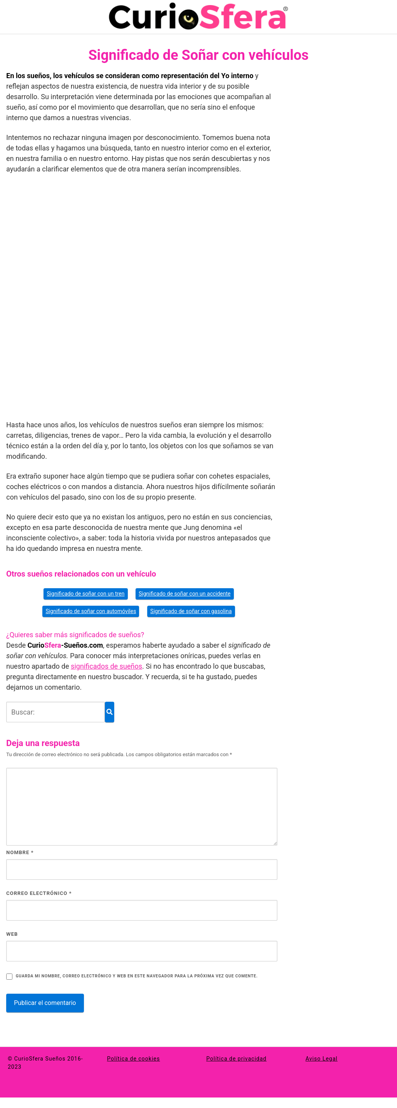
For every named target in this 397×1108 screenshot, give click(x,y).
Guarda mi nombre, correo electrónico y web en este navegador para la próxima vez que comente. (137, 976)
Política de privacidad (236, 1059)
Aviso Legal (322, 1059)
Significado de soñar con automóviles (90, 611)
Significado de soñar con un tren (85, 594)
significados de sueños (106, 666)
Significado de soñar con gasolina (191, 611)
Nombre (20, 852)
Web (12, 934)
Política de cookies (133, 1059)
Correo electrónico (39, 893)
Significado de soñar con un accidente (185, 594)
